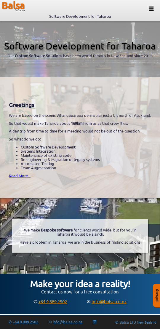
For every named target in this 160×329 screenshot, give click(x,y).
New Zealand (146, 322)
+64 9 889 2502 (52, 301)
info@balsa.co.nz (109, 301)
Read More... (20, 176)
